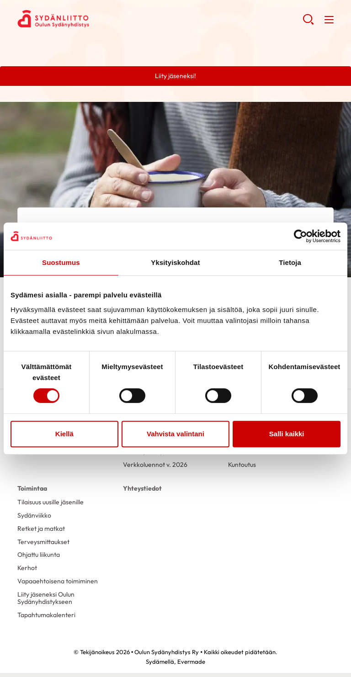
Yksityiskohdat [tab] (175, 262)
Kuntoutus (242, 464)
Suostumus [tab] (61, 262)
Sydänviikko (34, 515)
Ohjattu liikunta (38, 554)
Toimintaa (32, 488)
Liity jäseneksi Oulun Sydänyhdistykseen (45, 598)
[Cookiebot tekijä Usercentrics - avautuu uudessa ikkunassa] (300, 236)
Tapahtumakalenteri (46, 615)
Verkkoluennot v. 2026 (155, 464)
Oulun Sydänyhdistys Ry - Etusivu (90, 19)
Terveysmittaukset (43, 542)
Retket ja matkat (41, 528)
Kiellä (64, 434)
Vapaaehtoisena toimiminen (57, 581)
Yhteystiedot (142, 488)
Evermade (191, 661)
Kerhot (27, 568)
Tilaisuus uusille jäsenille (50, 502)
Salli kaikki (286, 434)
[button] (308, 23)
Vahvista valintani (175, 434)
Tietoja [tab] (290, 262)
